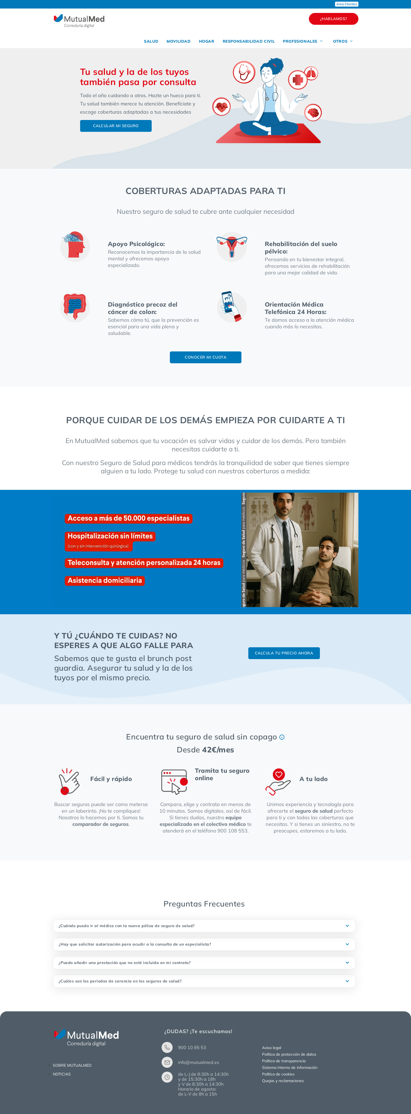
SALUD (151, 41)
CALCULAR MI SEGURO (116, 125)
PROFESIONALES (303, 41)
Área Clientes (346, 4)
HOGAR (206, 41)
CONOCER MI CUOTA (205, 357)
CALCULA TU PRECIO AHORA (284, 653)
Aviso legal (271, 1047)
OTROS (343, 41)
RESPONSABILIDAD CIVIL (249, 41)
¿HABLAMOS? (333, 18)
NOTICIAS (62, 1074)
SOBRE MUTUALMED (72, 1065)
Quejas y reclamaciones (283, 1080)
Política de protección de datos (289, 1054)
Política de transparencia (284, 1060)
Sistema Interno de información (289, 1067)
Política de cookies (278, 1074)
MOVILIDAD (178, 41)
